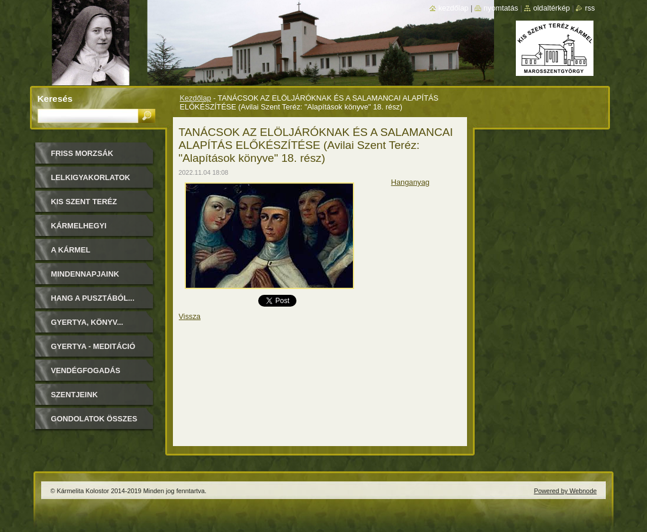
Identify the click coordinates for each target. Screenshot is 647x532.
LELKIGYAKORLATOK (91, 177)
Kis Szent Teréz (84, 201)
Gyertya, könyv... (87, 322)
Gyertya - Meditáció (93, 346)
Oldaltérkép (551, 8)
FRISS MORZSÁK (82, 153)
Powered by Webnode (565, 490)
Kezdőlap (195, 98)
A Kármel (71, 249)
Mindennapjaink (85, 274)
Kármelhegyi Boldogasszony (86, 229)
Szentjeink (74, 394)
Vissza (190, 316)
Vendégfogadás (86, 370)
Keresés (55, 99)
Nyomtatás (500, 8)
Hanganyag (410, 182)
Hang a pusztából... (93, 298)
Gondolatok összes (94, 418)
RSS (590, 8)
